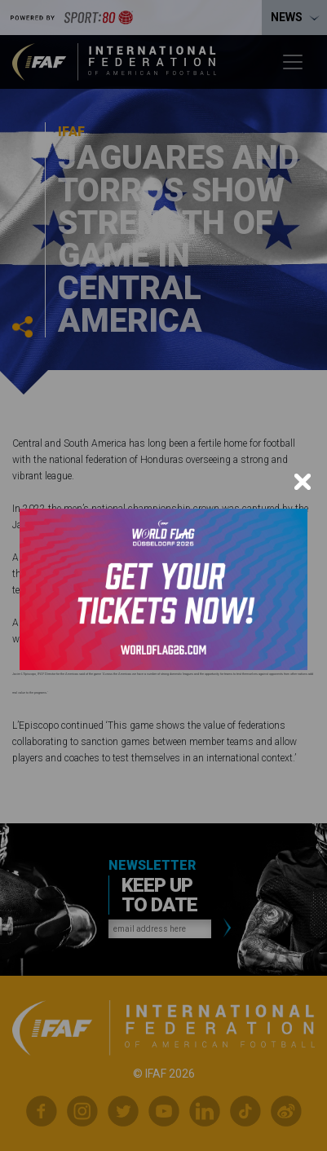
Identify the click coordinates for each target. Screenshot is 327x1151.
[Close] (302, 482)
